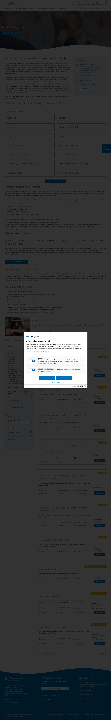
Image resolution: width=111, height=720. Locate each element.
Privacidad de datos (33, 352)
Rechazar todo (64, 378)
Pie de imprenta (45, 352)
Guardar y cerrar (55, 382)
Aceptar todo (47, 378)
